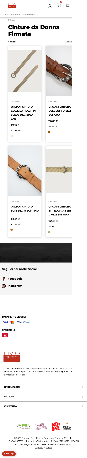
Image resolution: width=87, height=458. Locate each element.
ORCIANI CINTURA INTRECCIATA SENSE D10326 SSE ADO (61, 211)
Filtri (7, 454)
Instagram (12, 287)
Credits (61, 445)
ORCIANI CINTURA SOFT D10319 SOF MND (23, 211)
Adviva (49, 448)
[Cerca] (43, 14)
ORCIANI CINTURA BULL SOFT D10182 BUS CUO (60, 110)
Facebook (12, 280)
